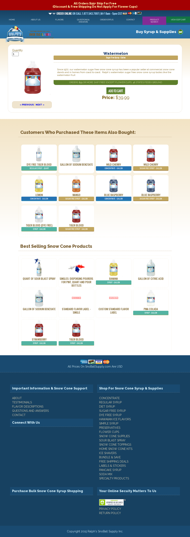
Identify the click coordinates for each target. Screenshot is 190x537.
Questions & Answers (83, 21)
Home (12, 20)
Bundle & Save (110, 457)
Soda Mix (105, 474)
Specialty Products (114, 478)
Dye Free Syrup (110, 415)
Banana (113, 280)
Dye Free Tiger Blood (39, 166)
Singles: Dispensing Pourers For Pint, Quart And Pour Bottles (76, 281)
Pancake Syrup (110, 470)
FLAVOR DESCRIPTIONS (27, 406)
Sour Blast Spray (112, 440)
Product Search (154, 21)
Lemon (39, 197)
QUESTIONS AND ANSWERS (30, 410)
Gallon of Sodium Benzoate (76, 164)
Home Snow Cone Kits (115, 448)
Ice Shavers (107, 453)
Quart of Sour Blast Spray (39, 278)
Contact (130, 20)
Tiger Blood (76, 227)
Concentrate (109, 398)
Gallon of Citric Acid (151, 278)
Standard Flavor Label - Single (76, 310)
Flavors (59, 20)
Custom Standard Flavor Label (114, 310)
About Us (35, 20)
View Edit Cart (178, 20)
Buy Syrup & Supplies (156, 31)
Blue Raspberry (113, 197)
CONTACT (19, 415)
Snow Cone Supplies (114, 436)
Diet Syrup (107, 406)
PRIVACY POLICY (110, 508)
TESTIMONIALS (22, 402)
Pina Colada (150, 311)
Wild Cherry (113, 166)
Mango (76, 197)
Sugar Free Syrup (112, 410)
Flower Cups (109, 432)
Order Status (106, 20)
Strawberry (39, 341)
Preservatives (109, 427)
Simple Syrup (108, 423)
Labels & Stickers (112, 465)
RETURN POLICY (110, 513)
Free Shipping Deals (113, 461)
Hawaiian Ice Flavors (115, 419)
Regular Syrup (110, 402)
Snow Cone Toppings (115, 444)
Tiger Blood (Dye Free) (39, 227)
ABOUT (17, 398)
